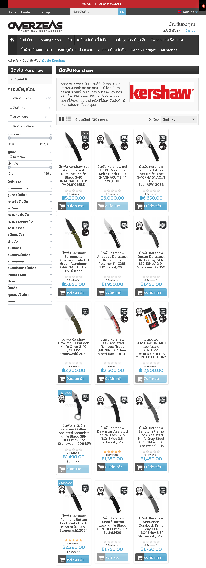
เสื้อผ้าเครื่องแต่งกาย (35, 50)
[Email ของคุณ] (171, 512)
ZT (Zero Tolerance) (29, 502)
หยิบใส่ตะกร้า (70, 204)
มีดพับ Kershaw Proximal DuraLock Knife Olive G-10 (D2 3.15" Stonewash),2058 (146, 257)
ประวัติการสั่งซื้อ (95, 520)
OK (122, 11)
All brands (169, 50)
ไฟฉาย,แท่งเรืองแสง (167, 40)
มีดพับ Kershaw (27, 70)
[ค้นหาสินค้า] (94, 11)
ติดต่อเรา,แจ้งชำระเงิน (99, 529)
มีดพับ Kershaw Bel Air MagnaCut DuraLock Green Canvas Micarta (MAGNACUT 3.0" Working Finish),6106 (182, 433)
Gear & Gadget (143, 50)
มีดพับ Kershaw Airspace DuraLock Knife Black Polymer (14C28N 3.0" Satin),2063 (72, 257)
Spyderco (22, 521)
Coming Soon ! (50, 40)
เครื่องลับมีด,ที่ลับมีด (92, 40)
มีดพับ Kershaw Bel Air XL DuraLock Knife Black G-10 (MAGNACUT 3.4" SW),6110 (109, 173)
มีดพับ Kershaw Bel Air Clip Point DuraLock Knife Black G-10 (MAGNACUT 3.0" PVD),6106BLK (72, 173)
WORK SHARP (25, 512)
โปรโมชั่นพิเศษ (59, 526)
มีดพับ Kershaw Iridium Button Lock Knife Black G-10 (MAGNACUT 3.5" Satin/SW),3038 (145, 173)
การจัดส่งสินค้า (95, 515)
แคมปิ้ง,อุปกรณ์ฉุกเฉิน (129, 40)
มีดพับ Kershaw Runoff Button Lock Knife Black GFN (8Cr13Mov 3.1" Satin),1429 (109, 430)
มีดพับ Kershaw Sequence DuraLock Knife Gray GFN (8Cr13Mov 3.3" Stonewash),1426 (145, 432)
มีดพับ (54, 507)
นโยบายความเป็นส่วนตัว (99, 509)
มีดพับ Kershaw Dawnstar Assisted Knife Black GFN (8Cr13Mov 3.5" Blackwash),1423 (146, 343)
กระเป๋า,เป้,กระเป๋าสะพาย (75, 50)
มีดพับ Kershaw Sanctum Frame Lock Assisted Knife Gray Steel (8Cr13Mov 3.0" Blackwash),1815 (182, 343)
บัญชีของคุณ (94, 525)
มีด (69, 40)
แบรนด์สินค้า (58, 531)
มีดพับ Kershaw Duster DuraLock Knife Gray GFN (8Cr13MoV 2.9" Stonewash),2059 (109, 256)
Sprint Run (23, 78)
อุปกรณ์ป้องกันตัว (112, 50)
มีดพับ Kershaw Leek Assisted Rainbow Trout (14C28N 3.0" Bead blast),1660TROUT (182, 257)
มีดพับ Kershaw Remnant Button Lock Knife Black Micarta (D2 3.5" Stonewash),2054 (73, 428)
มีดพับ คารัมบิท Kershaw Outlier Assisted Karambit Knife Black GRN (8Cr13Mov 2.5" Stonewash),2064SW (111, 343)
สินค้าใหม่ (26, 40)
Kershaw (21, 507)
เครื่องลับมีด (58, 512)
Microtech (22, 517)
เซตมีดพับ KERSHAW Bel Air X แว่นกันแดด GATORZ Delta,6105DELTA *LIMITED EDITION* (72, 345)
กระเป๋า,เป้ (56, 517)
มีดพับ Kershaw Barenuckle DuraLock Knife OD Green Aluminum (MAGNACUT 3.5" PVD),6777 (182, 175)
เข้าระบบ (190, 30)
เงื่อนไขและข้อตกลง (98, 502)
